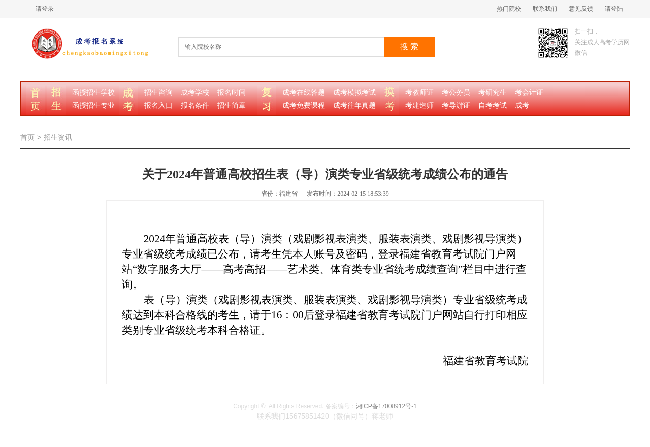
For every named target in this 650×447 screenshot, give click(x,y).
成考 (522, 105)
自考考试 (492, 105)
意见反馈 (581, 8)
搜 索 (409, 46)
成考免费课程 (303, 105)
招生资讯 (58, 137)
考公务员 (456, 93)
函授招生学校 (93, 93)
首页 (27, 137)
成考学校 (195, 93)
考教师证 (419, 93)
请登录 (45, 8)
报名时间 (231, 93)
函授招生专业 (93, 105)
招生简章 (231, 105)
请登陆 (614, 8)
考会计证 (529, 93)
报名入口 (158, 105)
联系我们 (545, 8)
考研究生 (492, 93)
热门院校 (509, 8)
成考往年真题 (354, 105)
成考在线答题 (303, 93)
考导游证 (456, 105)
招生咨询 (158, 93)
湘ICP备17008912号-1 (386, 406)
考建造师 (419, 105)
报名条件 (195, 105)
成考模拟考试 (354, 93)
